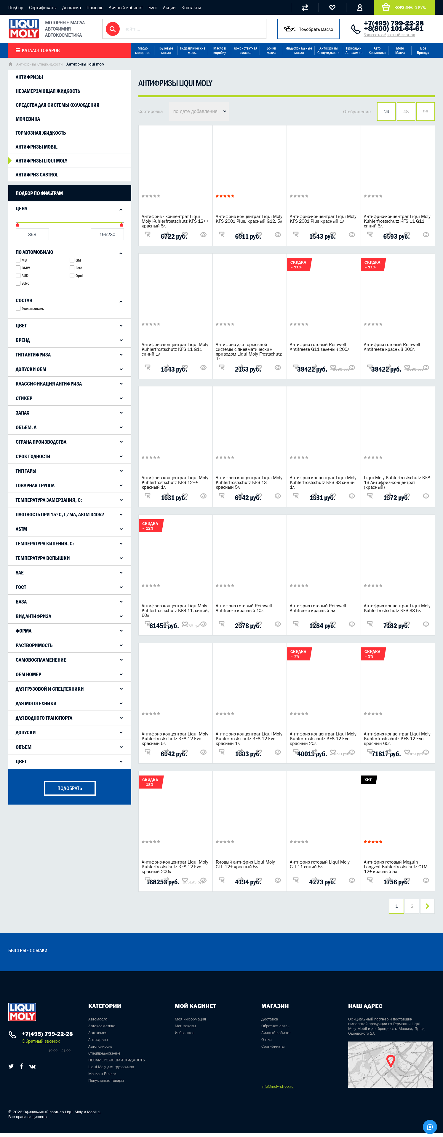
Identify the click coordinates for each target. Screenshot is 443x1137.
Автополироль (100, 1050)
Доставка (71, 7)
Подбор (15, 7)
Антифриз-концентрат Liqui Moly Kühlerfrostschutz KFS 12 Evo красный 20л (323, 738)
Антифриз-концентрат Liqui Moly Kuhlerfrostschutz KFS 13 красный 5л (249, 482)
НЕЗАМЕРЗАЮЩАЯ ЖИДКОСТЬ (116, 1063)
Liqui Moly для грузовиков (111, 1070)
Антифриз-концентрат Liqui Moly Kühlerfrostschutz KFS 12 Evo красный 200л (175, 866)
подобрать (69, 788)
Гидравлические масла (192, 50)
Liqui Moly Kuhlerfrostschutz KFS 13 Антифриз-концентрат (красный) (397, 482)
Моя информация (190, 1022)
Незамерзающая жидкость (48, 91)
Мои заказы (185, 1029)
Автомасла (97, 1022)
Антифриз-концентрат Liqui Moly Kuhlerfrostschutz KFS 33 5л (397, 608)
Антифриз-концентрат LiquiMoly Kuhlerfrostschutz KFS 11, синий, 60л (175, 610)
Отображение (357, 111)
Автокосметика (101, 1029)
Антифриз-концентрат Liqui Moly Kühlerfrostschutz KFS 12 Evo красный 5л (175, 738)
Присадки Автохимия (354, 50)
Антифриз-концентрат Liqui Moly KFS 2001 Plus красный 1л (323, 218)
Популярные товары (106, 1084)
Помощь (95, 7)
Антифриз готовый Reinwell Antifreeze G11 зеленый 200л (319, 346)
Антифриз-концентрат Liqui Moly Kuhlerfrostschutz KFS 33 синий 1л (323, 482)
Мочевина (28, 119)
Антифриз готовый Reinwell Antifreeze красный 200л (392, 346)
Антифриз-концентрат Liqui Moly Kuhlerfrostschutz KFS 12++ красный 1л (175, 482)
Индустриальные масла (299, 50)
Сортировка (150, 111)
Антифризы (29, 77)
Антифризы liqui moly (41, 161)
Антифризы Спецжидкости (328, 50)
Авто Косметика (377, 50)
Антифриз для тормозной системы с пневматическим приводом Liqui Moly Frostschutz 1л (249, 351)
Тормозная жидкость (41, 133)
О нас (266, 1043)
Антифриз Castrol (37, 175)
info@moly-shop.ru (277, 1090)
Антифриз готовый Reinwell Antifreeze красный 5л (318, 608)
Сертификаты (43, 7)
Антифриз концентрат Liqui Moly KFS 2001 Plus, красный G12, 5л (249, 218)
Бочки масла (271, 50)
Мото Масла (400, 50)
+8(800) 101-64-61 (393, 28)
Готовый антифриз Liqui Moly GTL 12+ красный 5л (245, 864)
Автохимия (97, 1036)
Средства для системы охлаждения (58, 105)
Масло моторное (142, 50)
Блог (152, 7)
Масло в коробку (219, 50)
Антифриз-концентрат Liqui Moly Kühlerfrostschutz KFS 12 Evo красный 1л (249, 738)
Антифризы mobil (36, 147)
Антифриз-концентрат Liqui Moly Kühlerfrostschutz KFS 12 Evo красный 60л (397, 738)
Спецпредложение (104, 1057)
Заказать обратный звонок (389, 34)
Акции (169, 7)
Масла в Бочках (102, 1077)
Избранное (184, 1036)
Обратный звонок (41, 1045)
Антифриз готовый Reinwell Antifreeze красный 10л (244, 608)
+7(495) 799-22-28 (394, 23)
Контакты (191, 7)
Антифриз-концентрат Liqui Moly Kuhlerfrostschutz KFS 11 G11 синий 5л (397, 221)
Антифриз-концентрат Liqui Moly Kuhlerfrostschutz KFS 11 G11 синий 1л (175, 349)
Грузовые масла (166, 50)
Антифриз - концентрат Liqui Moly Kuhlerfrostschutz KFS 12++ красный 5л (175, 221)
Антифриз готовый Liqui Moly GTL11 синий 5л (320, 864)
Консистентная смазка (245, 50)
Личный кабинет (126, 7)
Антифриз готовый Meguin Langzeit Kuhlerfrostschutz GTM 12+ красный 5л (396, 866)
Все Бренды (423, 50)
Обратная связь (275, 1029)
